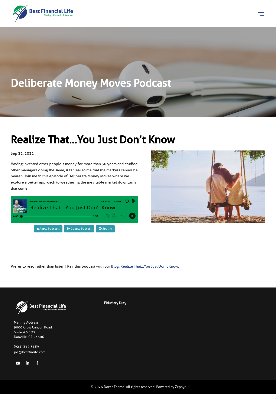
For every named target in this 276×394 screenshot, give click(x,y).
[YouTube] (18, 363)
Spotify (105, 229)
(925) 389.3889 (26, 346)
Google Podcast (79, 229)
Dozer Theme (114, 387)
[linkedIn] (27, 363)
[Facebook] (37, 363)
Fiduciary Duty (115, 303)
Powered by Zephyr (171, 387)
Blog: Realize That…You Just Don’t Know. (145, 266)
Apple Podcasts (48, 229)
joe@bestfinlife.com (30, 352)
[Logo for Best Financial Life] (43, 13)
